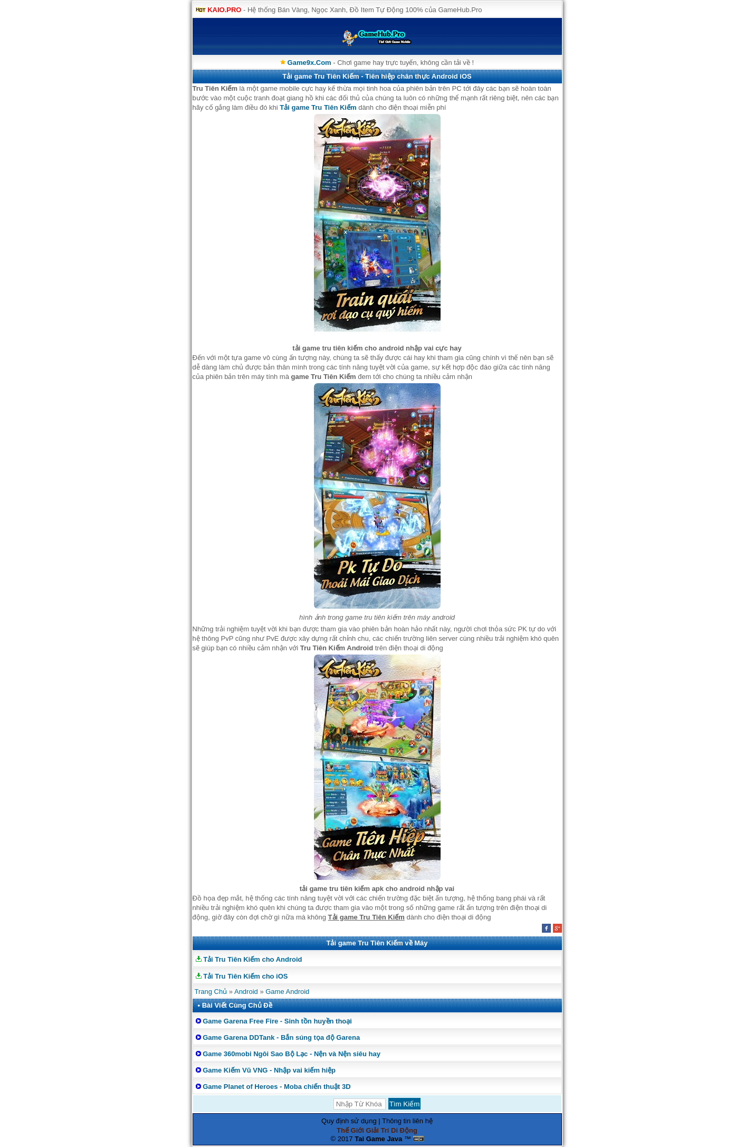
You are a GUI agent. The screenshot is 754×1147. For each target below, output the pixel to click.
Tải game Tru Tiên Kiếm (318, 107)
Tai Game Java (378, 1139)
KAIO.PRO (224, 10)
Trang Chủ (211, 992)
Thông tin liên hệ (407, 1121)
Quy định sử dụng (349, 1121)
